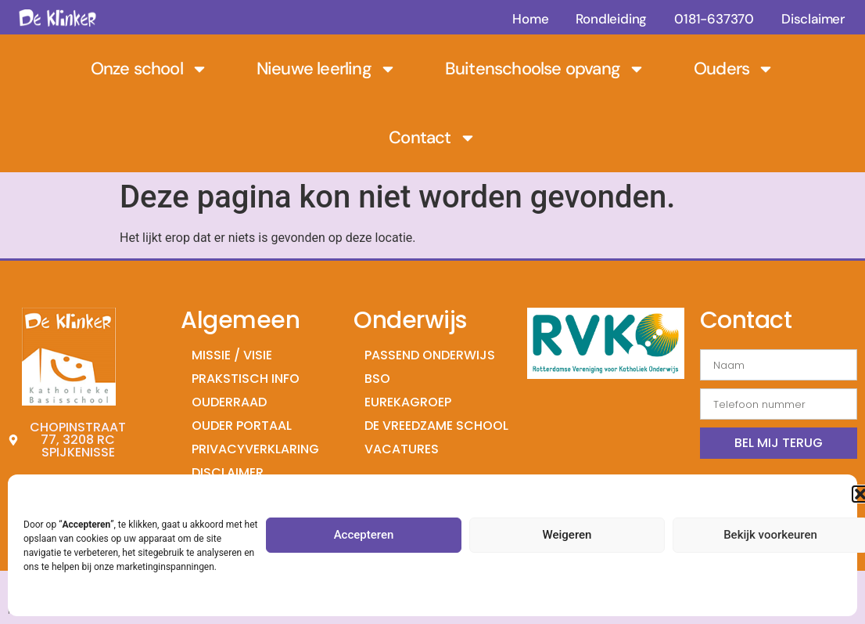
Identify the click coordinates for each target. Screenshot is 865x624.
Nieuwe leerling (327, 68)
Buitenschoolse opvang (545, 68)
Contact (432, 137)
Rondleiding (611, 19)
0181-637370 (714, 19)
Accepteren (364, 535)
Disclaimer (813, 19)
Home (530, 19)
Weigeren (567, 535)
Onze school (149, 68)
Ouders (734, 68)
